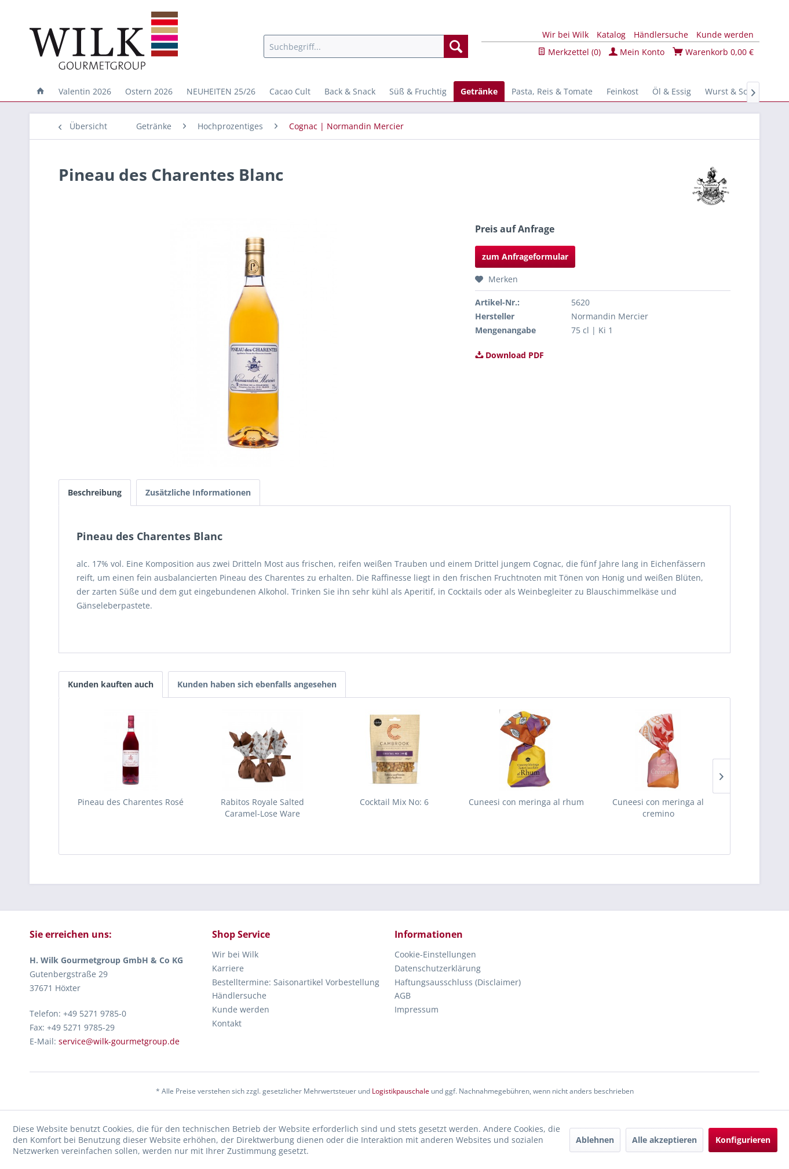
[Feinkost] (622, 91)
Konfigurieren (742, 1139)
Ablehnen (595, 1139)
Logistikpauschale (400, 1091)
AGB (402, 995)
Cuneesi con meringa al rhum (526, 801)
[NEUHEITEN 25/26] (221, 91)
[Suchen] (456, 46)
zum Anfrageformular (525, 256)
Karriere (228, 968)
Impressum (416, 1009)
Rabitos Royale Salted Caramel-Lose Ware (262, 807)
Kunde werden (725, 34)
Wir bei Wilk (565, 34)
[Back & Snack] (349, 91)
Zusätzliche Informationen (198, 492)
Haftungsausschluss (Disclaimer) (457, 982)
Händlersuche (661, 34)
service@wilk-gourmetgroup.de (119, 1041)
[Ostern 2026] (149, 91)
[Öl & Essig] (671, 91)
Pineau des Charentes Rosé (131, 801)
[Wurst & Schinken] (739, 91)
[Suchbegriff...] (366, 46)
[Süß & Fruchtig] (418, 91)
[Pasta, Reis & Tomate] (552, 91)
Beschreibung (95, 492)
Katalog (611, 34)
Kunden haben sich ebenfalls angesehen (257, 684)
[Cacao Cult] (289, 91)
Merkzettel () (569, 51)
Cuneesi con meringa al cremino (658, 807)
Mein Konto (636, 51)
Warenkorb (713, 51)
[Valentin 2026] (85, 91)
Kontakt (227, 1023)
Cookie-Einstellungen (435, 954)
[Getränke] (479, 91)
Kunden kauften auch (111, 684)
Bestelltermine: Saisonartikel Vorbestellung (295, 982)
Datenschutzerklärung (437, 968)
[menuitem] (366, 46)
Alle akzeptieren (664, 1139)
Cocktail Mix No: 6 (394, 801)
